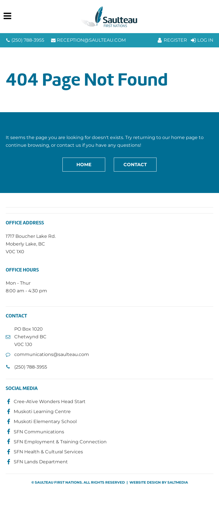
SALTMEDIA (177, 482)
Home (84, 164)
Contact (135, 164)
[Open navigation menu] (7, 16)
